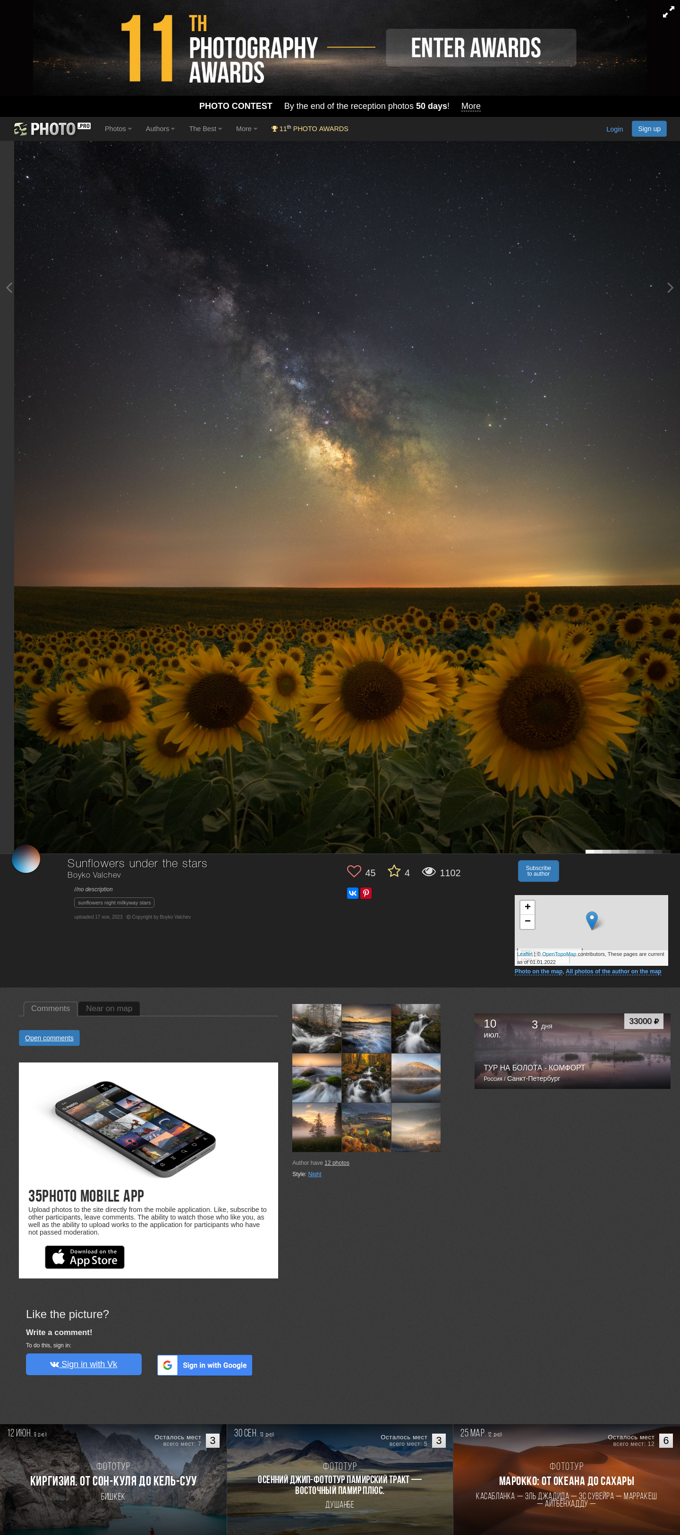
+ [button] (528, 908)
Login (614, 129)
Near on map (109, 1008)
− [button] (528, 922)
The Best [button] (205, 128)
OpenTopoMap (559, 954)
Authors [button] (160, 128)
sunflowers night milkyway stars (114, 902)
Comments (50, 1008)
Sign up (649, 128)
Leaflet (525, 954)
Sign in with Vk (83, 1364)
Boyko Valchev (94, 875)
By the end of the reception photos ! (340, 106)
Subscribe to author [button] (538, 871)
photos (336, 1163)
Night (315, 1174)
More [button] (246, 128)
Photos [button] (118, 128)
